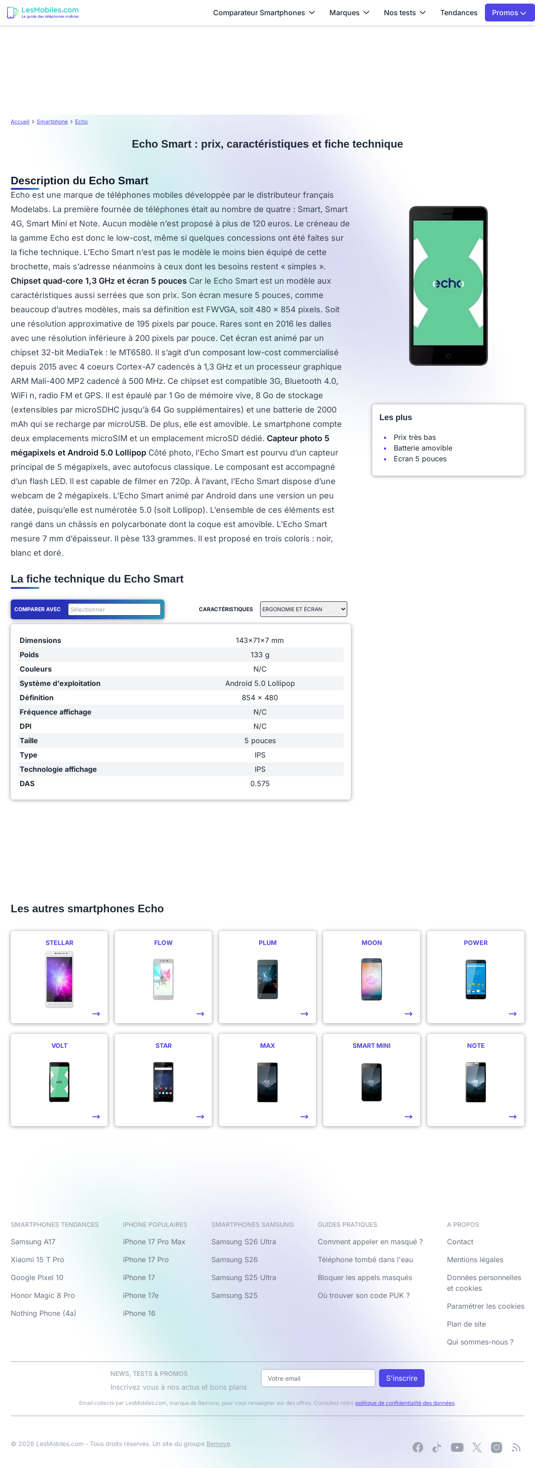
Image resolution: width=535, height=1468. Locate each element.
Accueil (20, 121)
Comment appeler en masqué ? (370, 1241)
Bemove (218, 1443)
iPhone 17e (141, 1295)
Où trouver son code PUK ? (364, 1295)
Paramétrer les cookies (485, 1306)
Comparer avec (37, 609)
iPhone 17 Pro (146, 1259)
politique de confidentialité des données (405, 1403)
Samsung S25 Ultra (243, 1277)
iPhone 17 (139, 1277)
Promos (509, 12)
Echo (81, 121)
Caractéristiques (226, 609)
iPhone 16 (139, 1313)
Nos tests (405, 12)
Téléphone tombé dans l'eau (365, 1259)
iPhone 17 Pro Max (154, 1241)
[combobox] (112, 609)
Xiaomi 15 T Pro (37, 1259)
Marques (349, 12)
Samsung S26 (234, 1259)
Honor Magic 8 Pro (43, 1295)
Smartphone (52, 121)
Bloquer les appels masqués (365, 1277)
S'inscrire (401, 1378)
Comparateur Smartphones (264, 12)
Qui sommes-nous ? (480, 1341)
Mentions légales (475, 1259)
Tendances (459, 12)
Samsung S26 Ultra (243, 1241)
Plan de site (466, 1323)
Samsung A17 (33, 1241)
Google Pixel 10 (37, 1277)
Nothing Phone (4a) (43, 1313)
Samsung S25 (234, 1295)
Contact (460, 1241)
